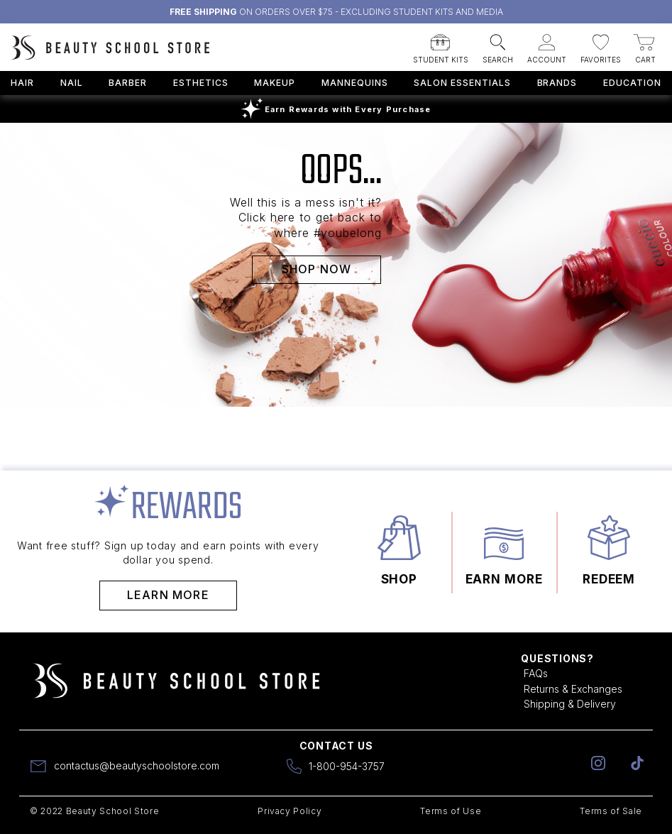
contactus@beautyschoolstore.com (136, 765)
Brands (557, 82)
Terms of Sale (611, 811)
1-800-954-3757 (347, 766)
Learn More (168, 595)
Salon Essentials (462, 82)
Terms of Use (450, 811)
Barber (128, 82)
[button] (440, 44)
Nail (71, 82)
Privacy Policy (289, 811)
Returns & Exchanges (573, 689)
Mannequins (354, 82)
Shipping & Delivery (570, 704)
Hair (22, 82)
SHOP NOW (317, 269)
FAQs (536, 673)
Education (632, 82)
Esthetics (200, 82)
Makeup (274, 82)
